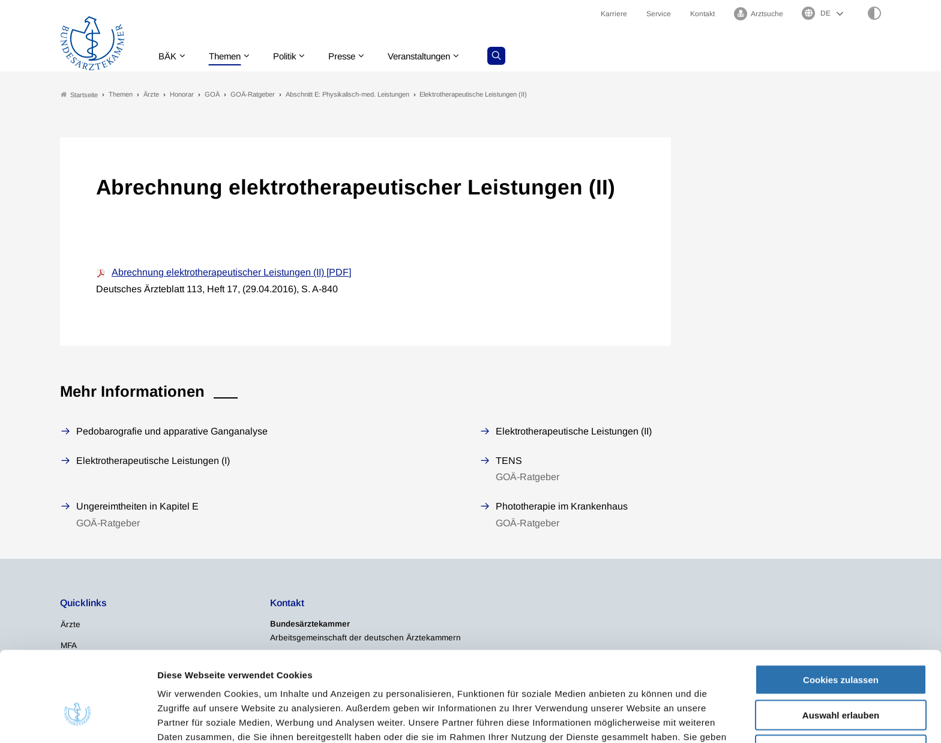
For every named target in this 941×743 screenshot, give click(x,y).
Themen (230, 57)
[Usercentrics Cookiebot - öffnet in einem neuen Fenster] (77, 720)
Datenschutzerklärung (545, 680)
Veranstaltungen (436, 57)
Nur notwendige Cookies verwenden (841, 684)
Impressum (631, 680)
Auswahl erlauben (840, 644)
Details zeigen (639, 719)
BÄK (170, 57)
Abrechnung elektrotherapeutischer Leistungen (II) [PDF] (231, 273)
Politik (293, 57)
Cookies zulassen (841, 609)
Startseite (79, 95)
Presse (354, 57)
